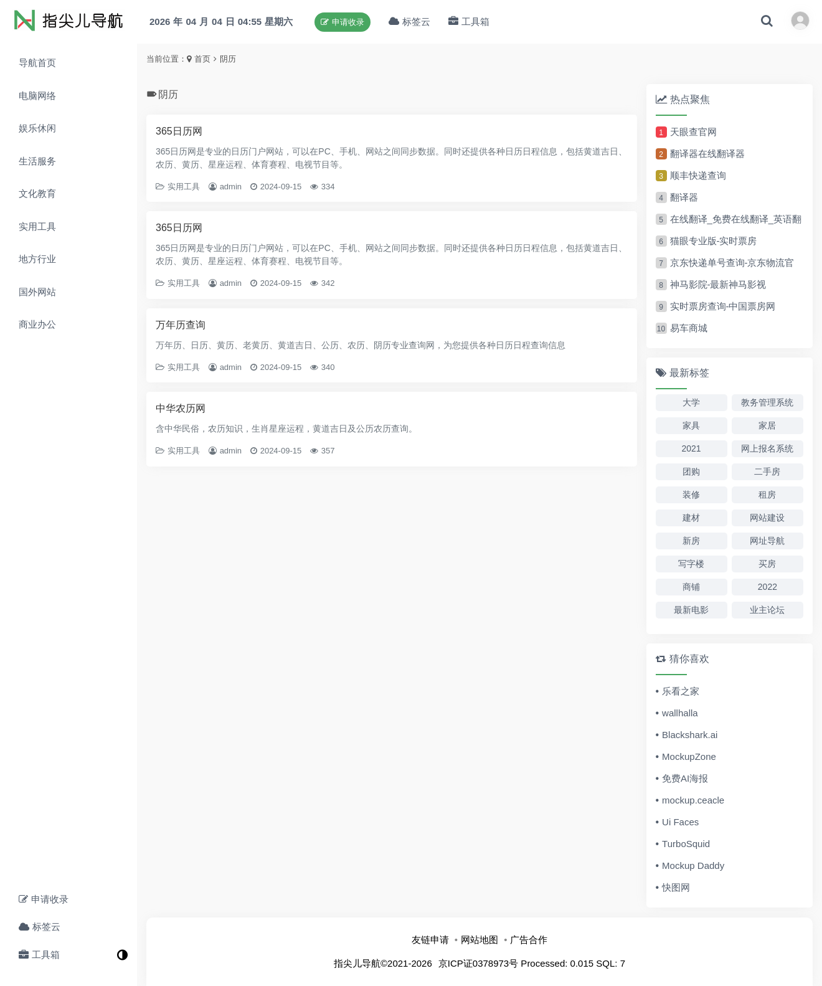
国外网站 (37, 292)
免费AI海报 (685, 778)
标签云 (39, 926)
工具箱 (39, 954)
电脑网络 (37, 95)
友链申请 (430, 939)
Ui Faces (680, 822)
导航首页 (37, 62)
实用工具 (37, 226)
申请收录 (43, 899)
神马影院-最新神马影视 (718, 284)
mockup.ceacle (693, 800)
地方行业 (37, 259)
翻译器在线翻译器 (707, 153)
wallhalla (680, 713)
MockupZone (689, 756)
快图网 (676, 887)
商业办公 (37, 324)
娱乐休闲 (37, 128)
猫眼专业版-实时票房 (713, 240)
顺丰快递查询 (698, 175)
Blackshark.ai (689, 734)
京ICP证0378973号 (478, 963)
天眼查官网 (693, 131)
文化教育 (37, 193)
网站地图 (479, 939)
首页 (202, 59)
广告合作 (528, 939)
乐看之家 (680, 691)
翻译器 (684, 197)
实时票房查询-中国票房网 (723, 306)
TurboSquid (686, 843)
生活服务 (37, 161)
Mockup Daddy (693, 865)
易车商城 (688, 328)
